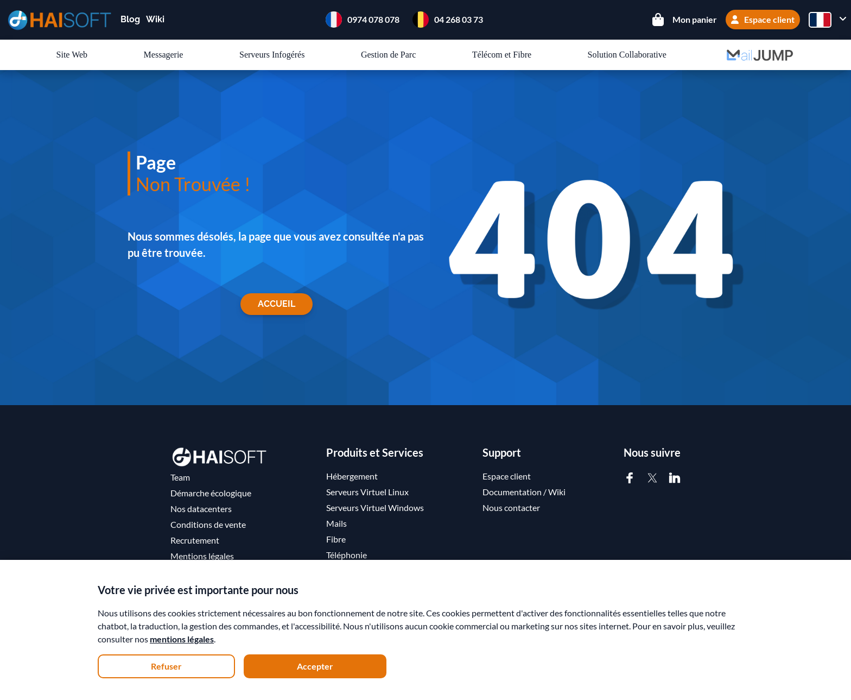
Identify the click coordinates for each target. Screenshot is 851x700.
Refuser (166, 666)
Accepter (315, 666)
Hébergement (352, 476)
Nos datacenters (201, 508)
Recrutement (194, 540)
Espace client (763, 19)
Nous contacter (511, 507)
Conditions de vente (208, 524)
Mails (336, 523)
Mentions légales (202, 556)
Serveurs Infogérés (271, 54)
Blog (130, 19)
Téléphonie (346, 555)
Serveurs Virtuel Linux (367, 492)
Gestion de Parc (388, 54)
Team (180, 477)
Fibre (336, 539)
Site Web (72, 54)
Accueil (276, 304)
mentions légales (182, 639)
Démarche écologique (210, 493)
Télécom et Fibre (501, 54)
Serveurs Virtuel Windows (375, 507)
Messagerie (163, 54)
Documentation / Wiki (524, 492)
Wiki (155, 19)
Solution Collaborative (627, 54)
